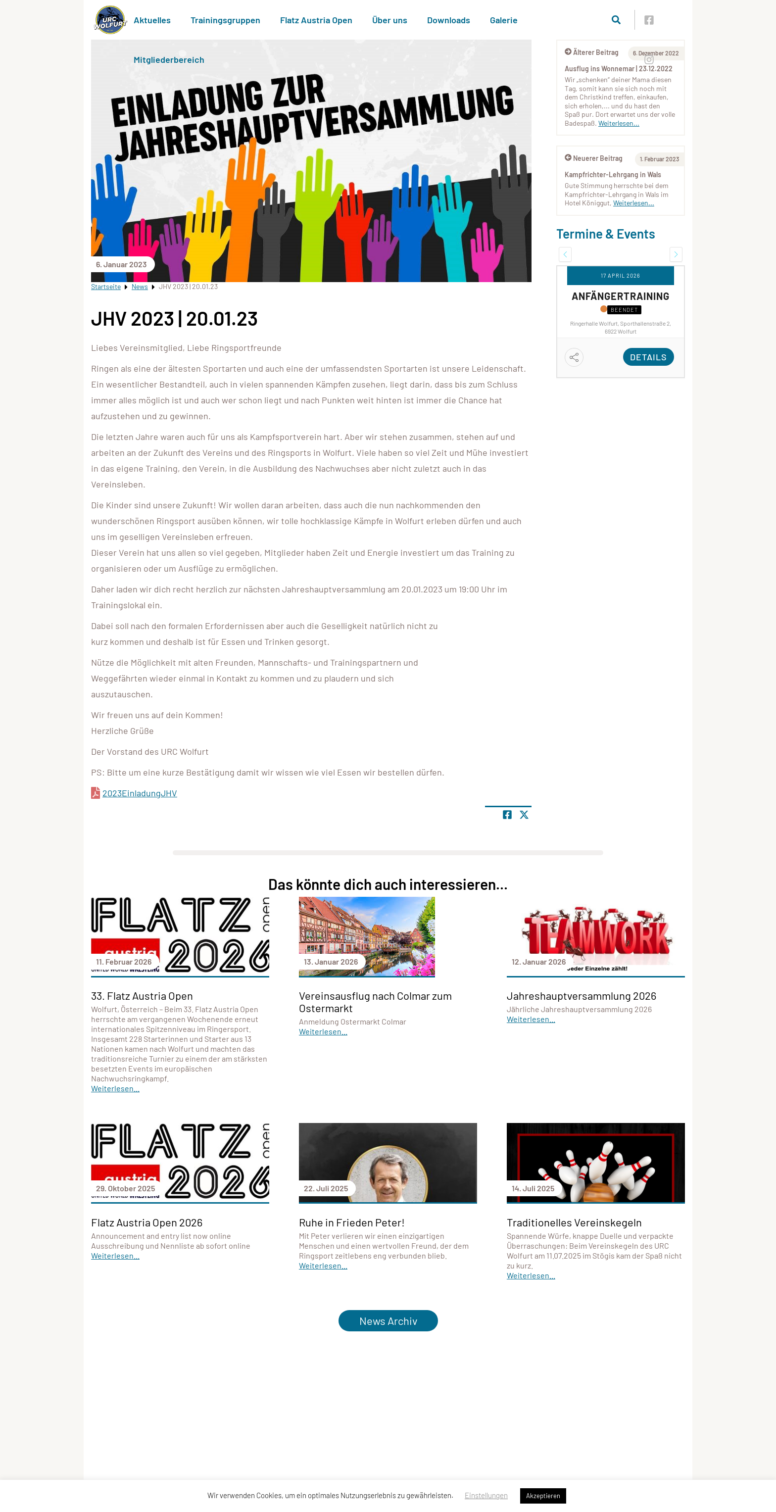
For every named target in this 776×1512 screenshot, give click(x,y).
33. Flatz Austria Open (142, 995)
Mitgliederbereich (169, 59)
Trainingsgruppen (225, 19)
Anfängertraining (621, 296)
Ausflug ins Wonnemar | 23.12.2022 (619, 68)
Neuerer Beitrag (594, 158)
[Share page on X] (524, 814)
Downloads (448, 19)
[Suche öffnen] (616, 20)
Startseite (106, 286)
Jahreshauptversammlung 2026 (581, 995)
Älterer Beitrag (592, 52)
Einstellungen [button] (486, 1495)
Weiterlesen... (618, 123)
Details (648, 356)
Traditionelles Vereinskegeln (574, 1222)
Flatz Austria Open (316, 19)
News (140, 286)
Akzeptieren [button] (543, 1496)
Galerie (504, 19)
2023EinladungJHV (139, 792)
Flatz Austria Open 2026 (146, 1222)
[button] (565, 254)
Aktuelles (152, 19)
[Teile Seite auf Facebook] (507, 814)
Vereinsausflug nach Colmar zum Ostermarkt (375, 1001)
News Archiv (388, 1320)
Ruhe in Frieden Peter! (352, 1222)
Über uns (389, 19)
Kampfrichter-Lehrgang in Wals (613, 174)
